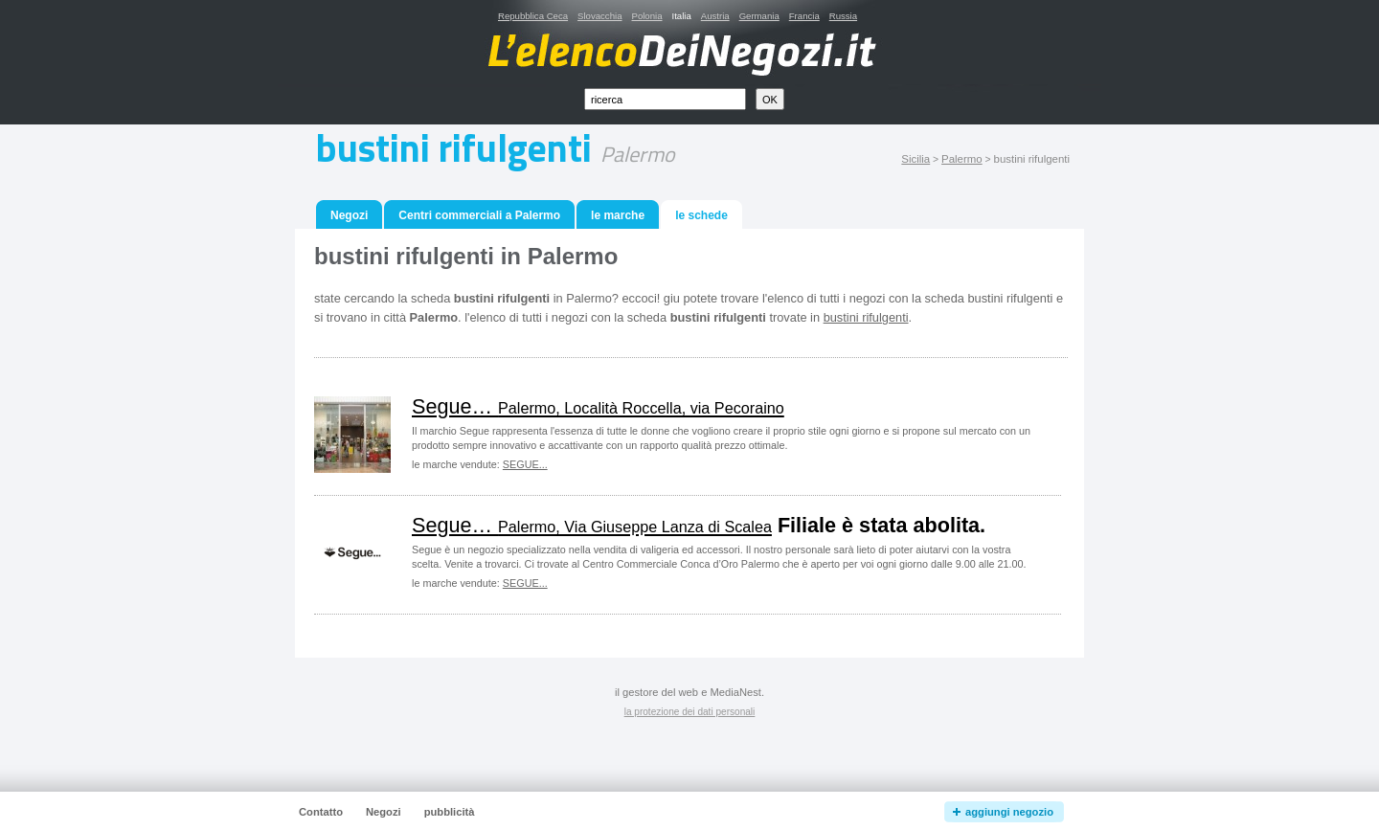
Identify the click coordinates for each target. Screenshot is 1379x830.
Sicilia (915, 159)
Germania (759, 16)
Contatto (321, 812)
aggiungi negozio (1009, 812)
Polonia (646, 16)
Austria (715, 16)
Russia (843, 16)
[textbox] (665, 99)
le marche (617, 215)
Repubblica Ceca (533, 16)
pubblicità (449, 812)
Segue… (598, 406)
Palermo (962, 159)
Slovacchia (599, 16)
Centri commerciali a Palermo (479, 215)
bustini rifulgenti (866, 317)
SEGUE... (525, 464)
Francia (804, 16)
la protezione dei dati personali (690, 712)
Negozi (349, 215)
